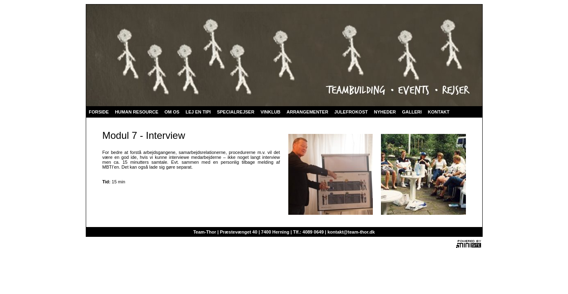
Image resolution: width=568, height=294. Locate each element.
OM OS (172, 111)
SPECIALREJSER (235, 111)
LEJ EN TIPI (198, 111)
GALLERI (412, 111)
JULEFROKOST (351, 111)
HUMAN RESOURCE (136, 111)
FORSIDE (99, 111)
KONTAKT (439, 111)
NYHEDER (385, 111)
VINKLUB (271, 111)
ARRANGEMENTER (307, 111)
